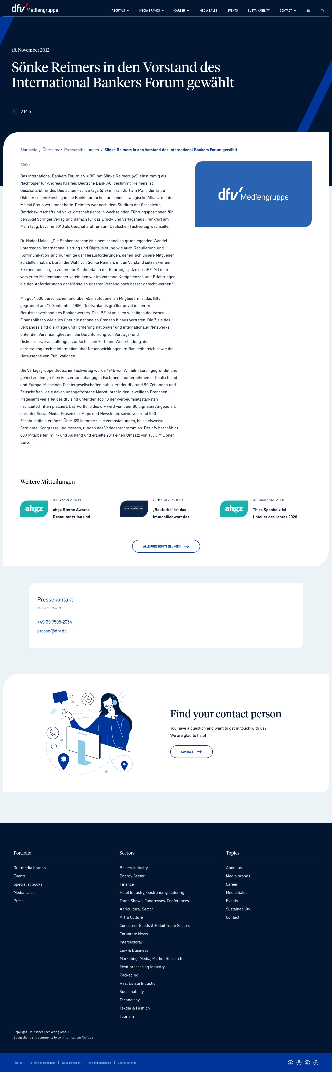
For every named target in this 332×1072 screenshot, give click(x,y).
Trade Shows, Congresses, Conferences (154, 900)
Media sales (24, 892)
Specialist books (28, 884)
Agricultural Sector (136, 909)
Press (19, 900)
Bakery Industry (134, 867)
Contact (232, 917)
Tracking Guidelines (99, 1062)
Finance (127, 884)
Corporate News (134, 933)
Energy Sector (132, 875)
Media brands (238, 875)
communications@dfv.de (75, 1037)
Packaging (129, 975)
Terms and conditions (42, 1062)
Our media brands (30, 867)
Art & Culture (131, 917)
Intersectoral (131, 942)
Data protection (71, 1062)
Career (232, 884)
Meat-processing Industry (142, 966)
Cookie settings (127, 1062)
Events (20, 875)
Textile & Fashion (135, 1008)
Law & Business (134, 950)
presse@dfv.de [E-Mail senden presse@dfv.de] (52, 630)
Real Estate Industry (138, 983)
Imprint (18, 1062)
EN (308, 10)
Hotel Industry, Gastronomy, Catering (152, 892)
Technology (130, 999)
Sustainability (132, 991)
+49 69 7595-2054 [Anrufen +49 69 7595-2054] (54, 621)
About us (234, 867)
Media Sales (236, 892)
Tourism (127, 1016)
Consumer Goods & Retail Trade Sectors (155, 925)
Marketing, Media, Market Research (151, 958)
